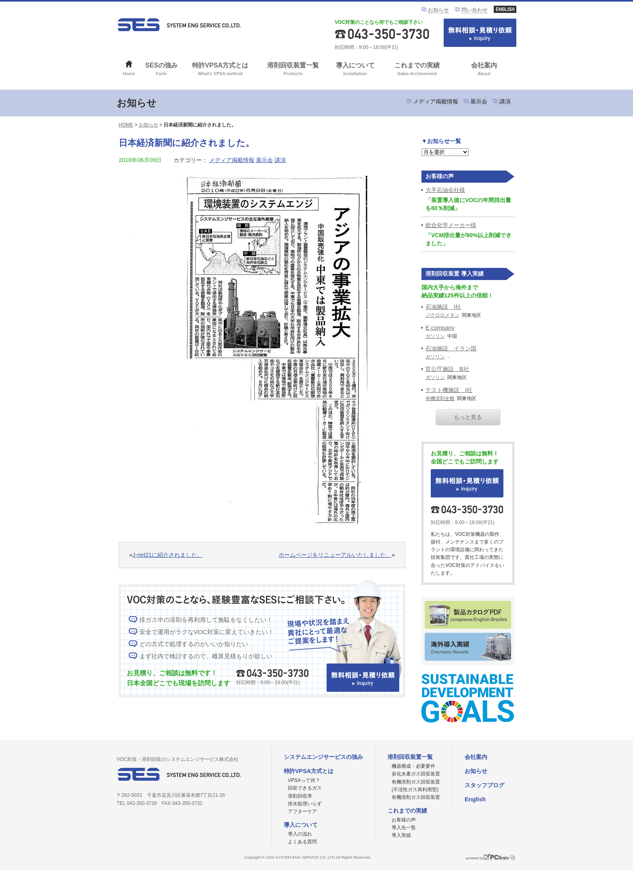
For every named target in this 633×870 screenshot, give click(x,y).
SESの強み (161, 70)
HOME (126, 125)
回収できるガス (305, 788)
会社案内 (483, 70)
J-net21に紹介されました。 (167, 555)
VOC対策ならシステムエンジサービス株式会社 (179, 25)
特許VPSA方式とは (220, 70)
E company (440, 327)
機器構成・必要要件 (413, 766)
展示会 (478, 101)
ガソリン (435, 336)
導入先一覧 (404, 827)
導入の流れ (300, 834)
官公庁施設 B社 (447, 369)
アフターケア (302, 811)
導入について (355, 70)
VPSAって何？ (304, 780)
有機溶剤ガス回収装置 (416, 797)
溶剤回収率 (300, 796)
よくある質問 (302, 842)
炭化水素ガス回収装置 (416, 774)
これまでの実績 (417, 70)
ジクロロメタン (442, 315)
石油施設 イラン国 (450, 348)
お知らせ (438, 10)
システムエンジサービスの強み (323, 757)
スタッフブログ (484, 785)
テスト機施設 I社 (448, 390)
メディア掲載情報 (435, 101)
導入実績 (401, 835)
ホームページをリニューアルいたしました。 (335, 555)
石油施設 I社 (443, 306)
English (475, 799)
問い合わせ (474, 10)
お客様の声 (404, 820)
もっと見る (468, 417)
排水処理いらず (305, 804)
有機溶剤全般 (440, 398)
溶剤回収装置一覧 (293, 70)
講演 (505, 101)
